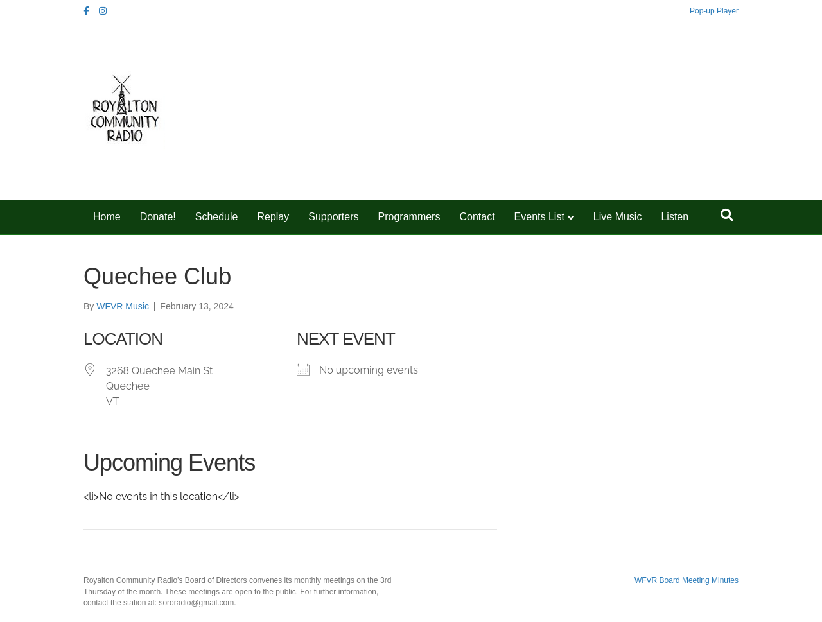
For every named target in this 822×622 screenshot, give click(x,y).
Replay (273, 216)
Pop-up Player (714, 10)
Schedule (216, 216)
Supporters (333, 216)
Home (107, 216)
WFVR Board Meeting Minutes (686, 580)
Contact (476, 216)
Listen (674, 216)
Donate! (158, 216)
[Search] (727, 215)
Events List (539, 216)
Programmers (409, 216)
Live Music (617, 216)
